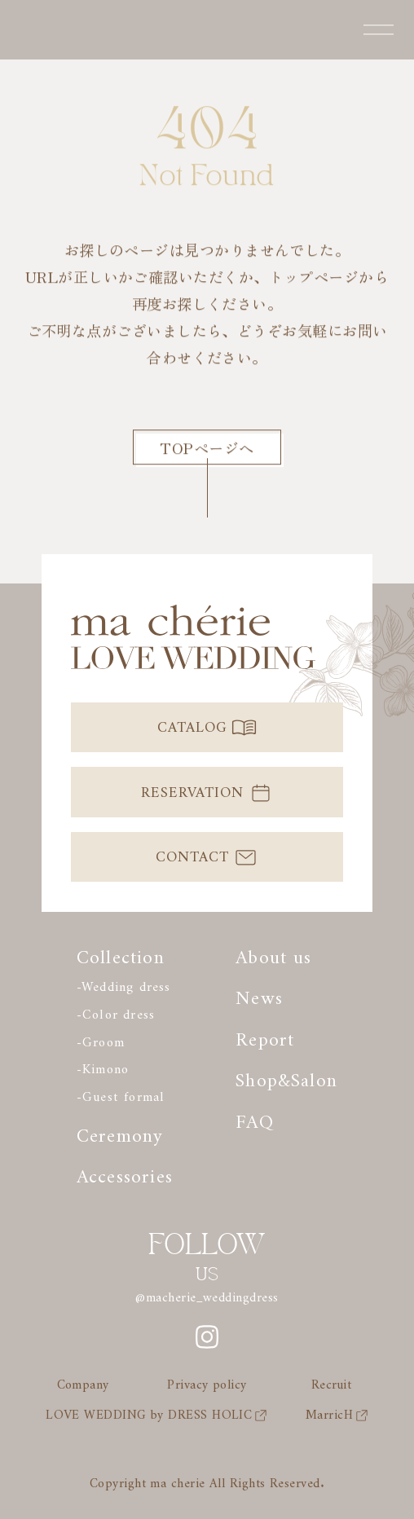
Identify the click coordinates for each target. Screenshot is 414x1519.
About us (273, 952)
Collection (121, 952)
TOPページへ (206, 447)
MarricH (337, 1411)
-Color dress (116, 1010)
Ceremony (120, 1131)
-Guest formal (121, 1093)
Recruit (331, 1382)
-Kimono (103, 1065)
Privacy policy (206, 1382)
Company (83, 1382)
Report (265, 1034)
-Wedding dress (123, 983)
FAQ (255, 1117)
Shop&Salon (286, 1075)
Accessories (125, 1171)
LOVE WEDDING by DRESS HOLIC (156, 1411)
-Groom (101, 1038)
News (259, 993)
